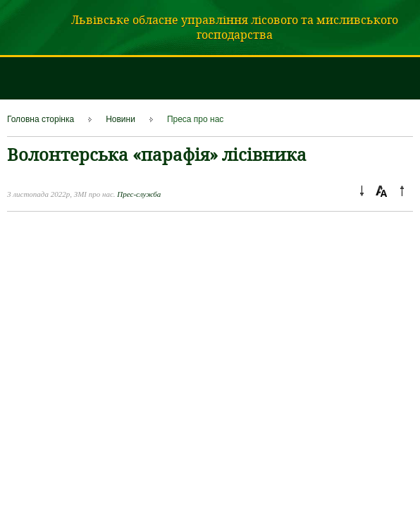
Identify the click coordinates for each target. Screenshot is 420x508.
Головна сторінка (40, 119)
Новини (120, 119)
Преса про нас (195, 119)
